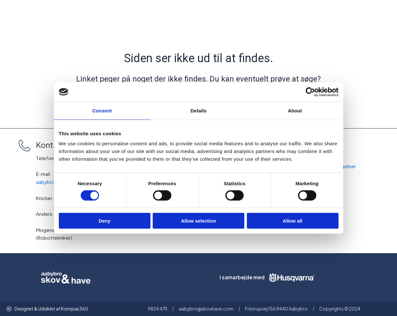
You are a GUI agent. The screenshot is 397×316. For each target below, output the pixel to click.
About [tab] (295, 110)
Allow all (292, 221)
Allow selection (198, 221)
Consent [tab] (102, 110)
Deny (105, 221)
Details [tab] (199, 110)
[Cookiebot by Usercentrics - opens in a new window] (310, 92)
